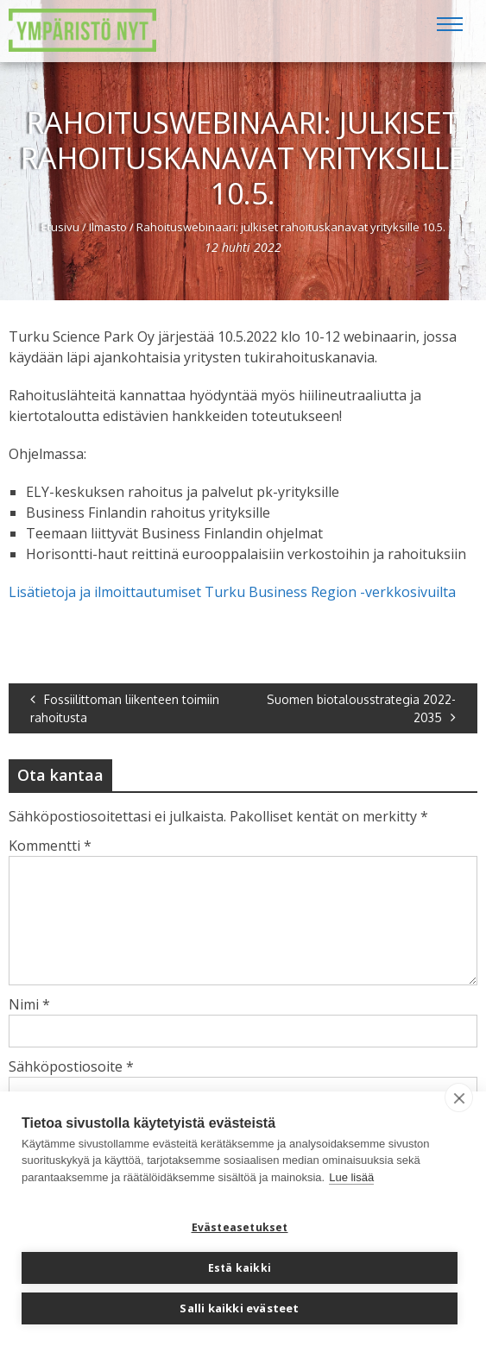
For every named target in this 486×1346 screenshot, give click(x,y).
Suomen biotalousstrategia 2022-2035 (361, 708)
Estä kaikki (239, 1268)
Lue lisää (351, 1177)
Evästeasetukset (240, 1227)
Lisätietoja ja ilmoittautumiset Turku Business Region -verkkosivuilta (232, 591)
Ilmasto (108, 227)
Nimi (29, 1004)
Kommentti (50, 845)
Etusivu (60, 227)
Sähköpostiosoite (71, 1066)
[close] (459, 1097)
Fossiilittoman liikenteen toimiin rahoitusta (124, 708)
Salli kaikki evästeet (239, 1308)
